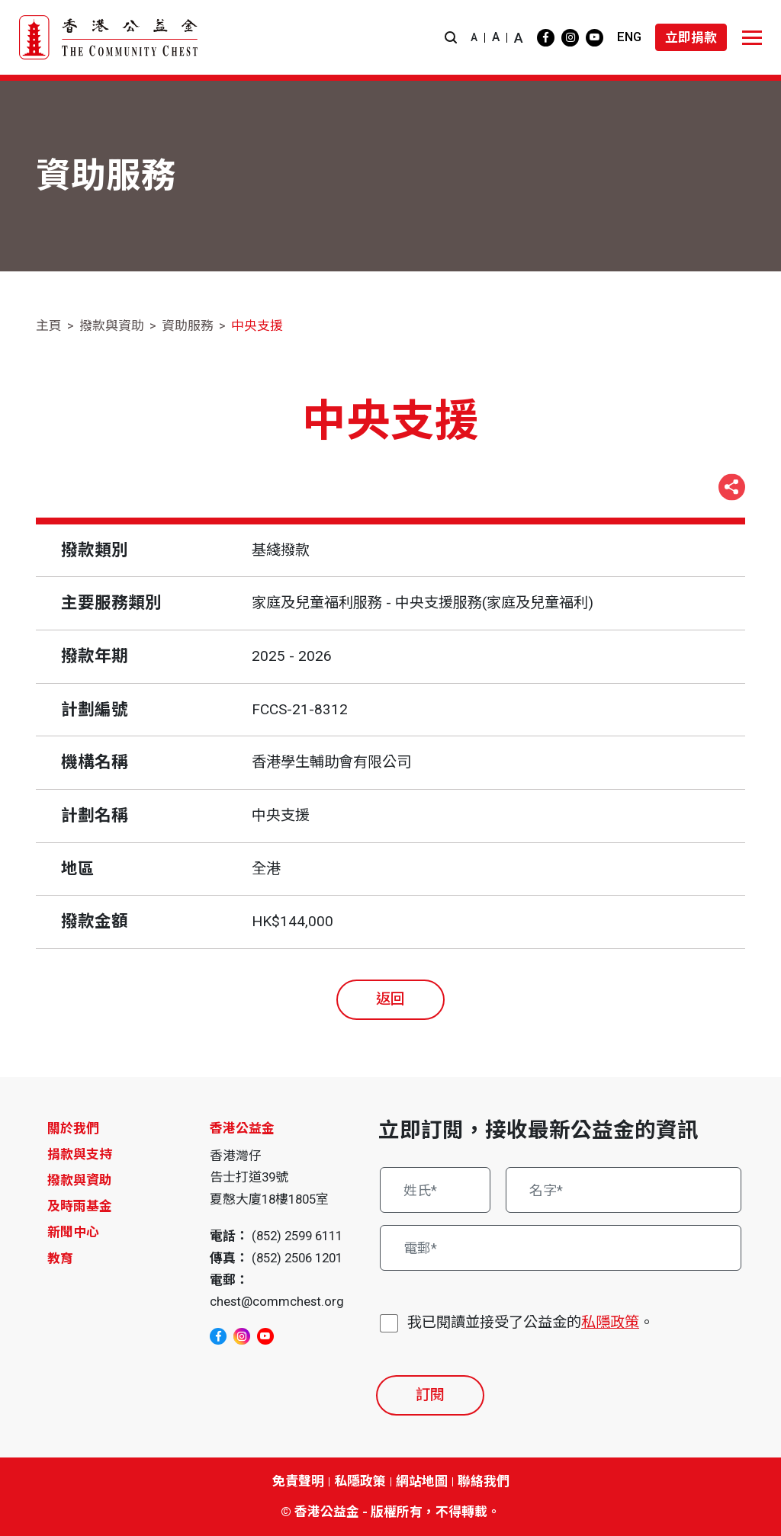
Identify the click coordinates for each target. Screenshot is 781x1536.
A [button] (474, 37)
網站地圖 (422, 1481)
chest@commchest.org (277, 1301)
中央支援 (257, 325)
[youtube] (594, 37)
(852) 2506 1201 (297, 1257)
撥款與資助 (111, 325)
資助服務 (188, 325)
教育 (60, 1258)
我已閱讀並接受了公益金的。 (530, 1323)
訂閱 (430, 1394)
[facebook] (545, 37)
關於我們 (73, 1128)
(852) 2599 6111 (297, 1235)
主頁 (49, 325)
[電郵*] (560, 1248)
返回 (390, 999)
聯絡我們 (483, 1481)
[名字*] (624, 1190)
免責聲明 (298, 1481)
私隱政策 (610, 1322)
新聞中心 (73, 1231)
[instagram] (570, 37)
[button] (451, 37)
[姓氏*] (435, 1190)
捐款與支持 (79, 1154)
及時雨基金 (79, 1206)
